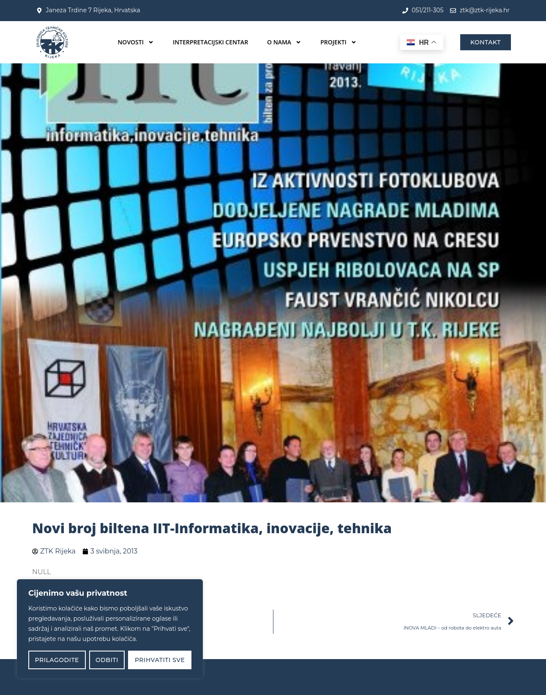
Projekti (338, 42)
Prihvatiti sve (160, 660)
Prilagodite (57, 660)
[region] (110, 628)
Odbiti (107, 660)
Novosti (135, 42)
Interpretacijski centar (210, 42)
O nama (284, 42)
